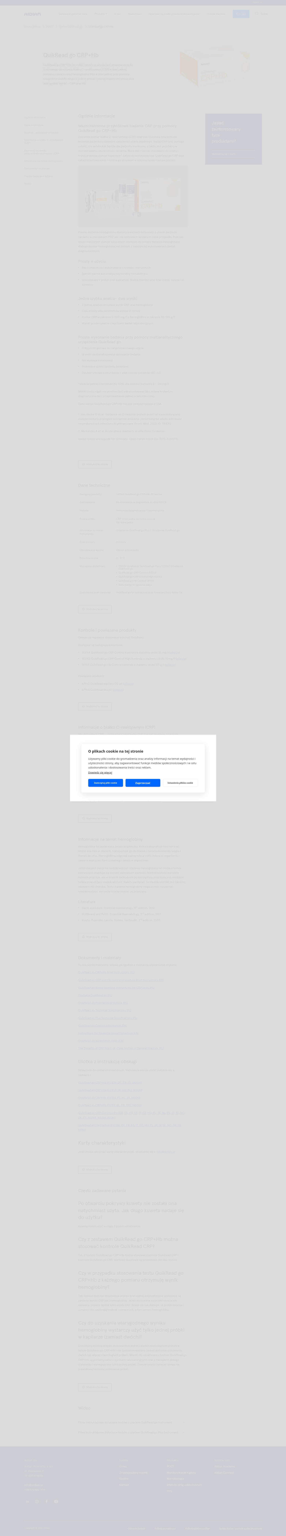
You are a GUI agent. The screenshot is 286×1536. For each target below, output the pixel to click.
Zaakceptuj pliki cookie (105, 782)
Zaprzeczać (142, 783)
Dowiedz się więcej (100, 772)
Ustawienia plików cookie (180, 782)
